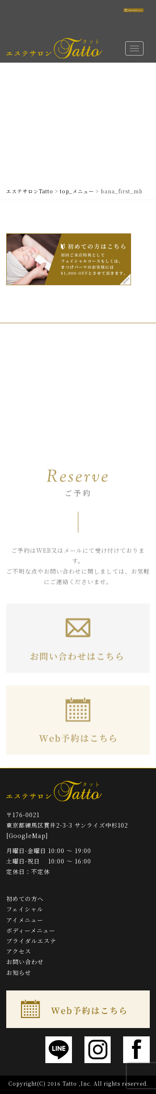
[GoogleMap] (27, 835)
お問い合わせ (25, 961)
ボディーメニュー (30, 930)
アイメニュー (24, 920)
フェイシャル (24, 909)
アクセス (18, 951)
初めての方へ (25, 898)
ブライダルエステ (31, 941)
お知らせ (18, 972)
